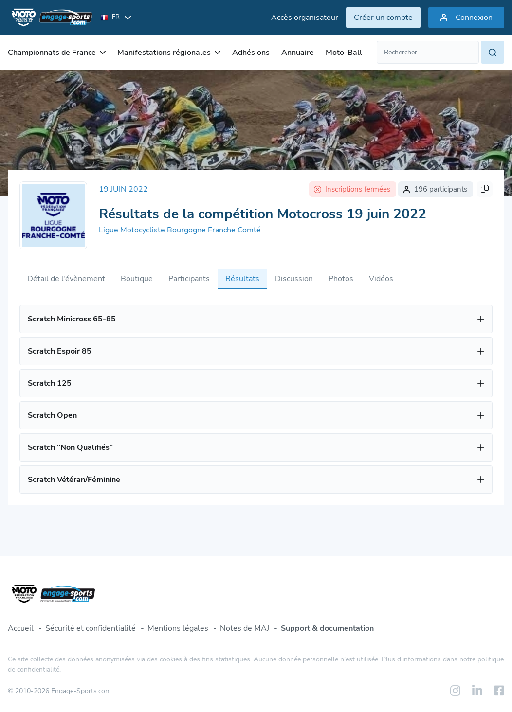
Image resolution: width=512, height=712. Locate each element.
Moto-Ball (344, 52)
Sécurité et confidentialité (90, 628)
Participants (189, 278)
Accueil (21, 628)
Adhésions (251, 52)
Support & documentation (327, 628)
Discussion (294, 278)
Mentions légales (177, 628)
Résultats (242, 278)
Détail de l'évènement (66, 278)
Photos (341, 278)
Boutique (137, 278)
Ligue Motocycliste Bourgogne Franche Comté (180, 230)
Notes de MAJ (244, 628)
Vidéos (381, 278)
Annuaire (297, 52)
